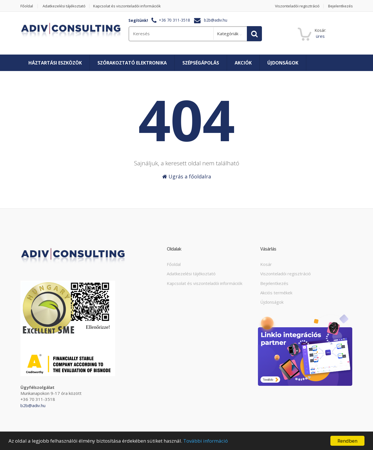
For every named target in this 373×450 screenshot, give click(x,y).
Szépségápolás (200, 63)
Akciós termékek (276, 292)
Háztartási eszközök (55, 63)
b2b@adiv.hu (215, 20)
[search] (170, 33)
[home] (70, 31)
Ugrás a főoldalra (186, 176)
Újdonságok (282, 63)
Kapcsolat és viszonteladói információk (127, 6)
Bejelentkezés (340, 6)
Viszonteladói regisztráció (297, 6)
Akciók (243, 63)
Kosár (266, 264)
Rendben (347, 441)
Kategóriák (227, 33)
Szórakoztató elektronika (132, 63)
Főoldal (26, 6)
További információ (205, 441)
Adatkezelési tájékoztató (64, 6)
